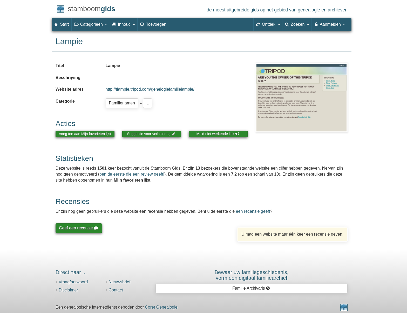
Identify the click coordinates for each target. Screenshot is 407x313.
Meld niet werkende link (217, 134)
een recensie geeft (253, 211)
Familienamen (122, 103)
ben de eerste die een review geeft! (131, 174)
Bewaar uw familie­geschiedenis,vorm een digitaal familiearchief (252, 275)
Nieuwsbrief (120, 282)
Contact (116, 290)
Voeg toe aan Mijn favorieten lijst (85, 134)
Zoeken (297, 24)
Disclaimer (68, 290)
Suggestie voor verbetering (151, 134)
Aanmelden (329, 24)
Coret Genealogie (161, 307)
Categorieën (90, 24)
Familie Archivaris (251, 288)
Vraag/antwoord (73, 282)
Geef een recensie (78, 228)
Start (61, 24)
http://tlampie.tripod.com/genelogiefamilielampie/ (150, 89)
